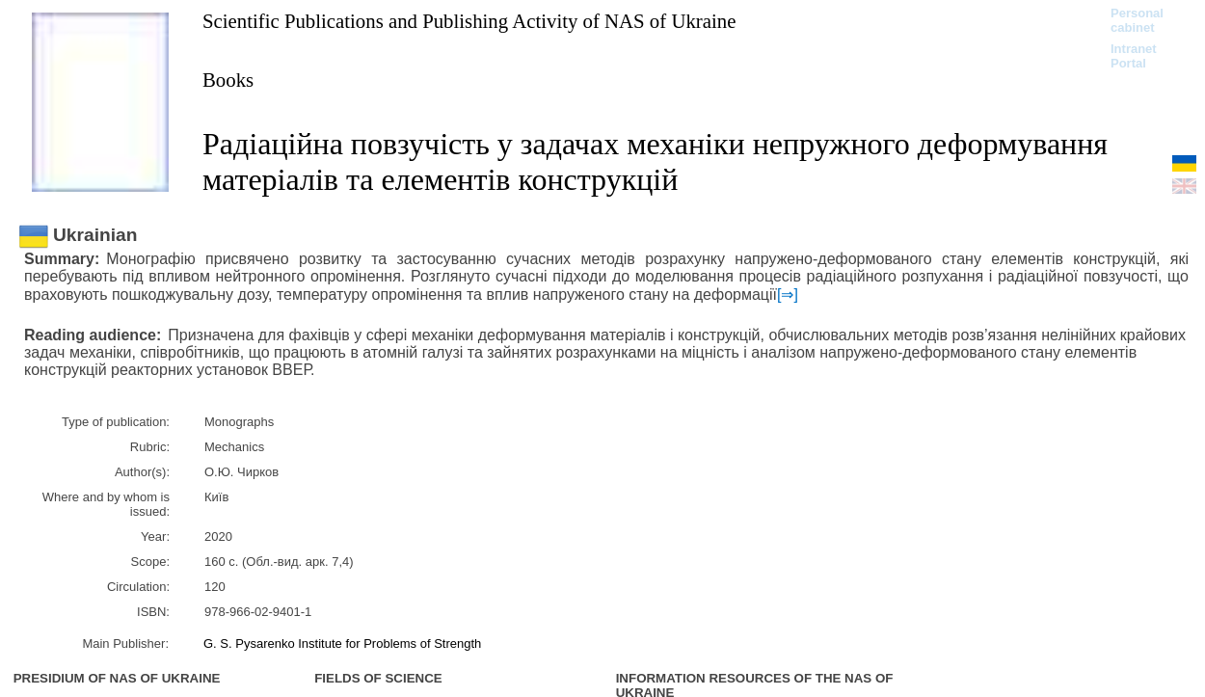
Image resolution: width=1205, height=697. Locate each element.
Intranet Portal (1134, 55)
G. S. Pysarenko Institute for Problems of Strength (342, 643)
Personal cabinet (1137, 20)
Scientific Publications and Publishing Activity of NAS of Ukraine (469, 21)
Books (228, 79)
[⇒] (787, 294)
